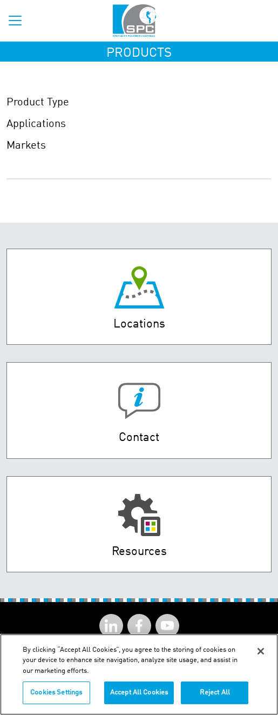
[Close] (261, 651)
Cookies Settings (56, 692)
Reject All (215, 692)
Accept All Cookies (139, 692)
